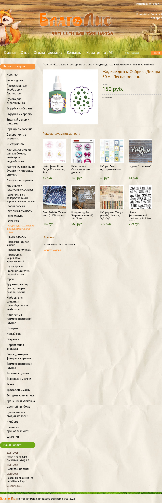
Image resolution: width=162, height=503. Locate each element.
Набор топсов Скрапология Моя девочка (80, 169)
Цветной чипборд (18, 406)
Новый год (14, 334)
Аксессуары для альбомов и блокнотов (17, 89)
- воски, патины (16, 206)
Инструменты (15, 144)
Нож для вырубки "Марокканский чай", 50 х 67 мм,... (82, 215)
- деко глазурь (15, 216)
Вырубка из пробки (19, 114)
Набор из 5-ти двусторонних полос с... (111, 169)
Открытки (13, 339)
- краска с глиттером (19, 250)
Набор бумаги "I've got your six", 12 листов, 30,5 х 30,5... (111, 215)
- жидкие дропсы (16, 237)
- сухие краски (15, 266)
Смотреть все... (14, 486)
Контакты (74, 53)
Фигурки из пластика (20, 395)
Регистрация (143, 4)
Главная (10, 53)
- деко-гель (13, 221)
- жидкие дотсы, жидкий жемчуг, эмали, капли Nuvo (21, 229)
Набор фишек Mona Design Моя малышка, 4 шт (54, 169)
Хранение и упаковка (21, 401)
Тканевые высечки (19, 379)
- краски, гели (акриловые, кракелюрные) (15, 258)
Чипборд (13, 421)
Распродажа (15, 80)
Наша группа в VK (99, 53)
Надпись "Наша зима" (140, 166)
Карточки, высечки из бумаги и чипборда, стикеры (21, 170)
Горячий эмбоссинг (19, 129)
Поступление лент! (18, 469)
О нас (25, 53)
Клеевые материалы (20, 180)
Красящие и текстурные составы (73, 64)
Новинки (12, 74)
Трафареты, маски (19, 390)
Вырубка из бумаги (19, 108)
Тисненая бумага (18, 373)
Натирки (12, 328)
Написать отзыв (52, 250)
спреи (10, 279)
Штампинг (13, 436)
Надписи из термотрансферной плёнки (19, 318)
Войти (156, 4)
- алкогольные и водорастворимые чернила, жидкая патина (21, 198)
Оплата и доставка (48, 53)
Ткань (10, 384)
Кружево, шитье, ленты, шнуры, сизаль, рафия (17, 288)
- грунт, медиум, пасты (19, 211)
